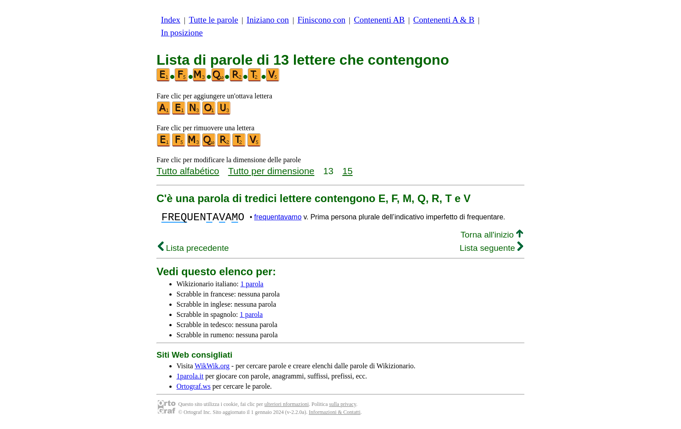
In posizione (182, 32)
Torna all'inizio (492, 237)
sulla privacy (342, 407)
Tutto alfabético (188, 171)
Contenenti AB (379, 19)
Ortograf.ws (193, 389)
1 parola (251, 286)
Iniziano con (268, 19)
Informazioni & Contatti (334, 415)
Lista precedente (193, 250)
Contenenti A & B (443, 19)
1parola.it (190, 378)
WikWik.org (212, 368)
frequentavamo (277, 218)
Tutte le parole (213, 19)
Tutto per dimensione (271, 171)
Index (170, 19)
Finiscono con (321, 19)
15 (347, 171)
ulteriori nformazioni (286, 407)
